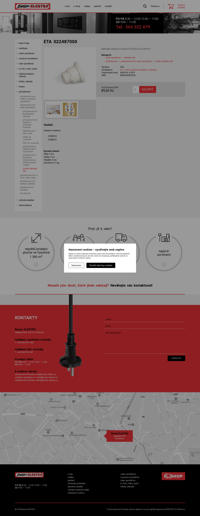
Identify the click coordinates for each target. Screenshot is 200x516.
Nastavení (76, 265)
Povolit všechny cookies (100, 265)
